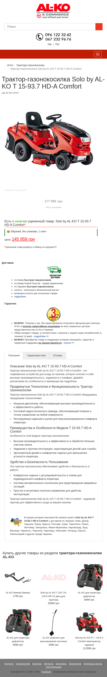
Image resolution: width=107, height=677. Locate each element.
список (69, 343)
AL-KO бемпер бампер (18, 592)
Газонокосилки (23, 664)
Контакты (9, 664)
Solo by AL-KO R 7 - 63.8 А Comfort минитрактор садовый (89, 641)
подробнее (20, 296)
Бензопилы (61, 664)
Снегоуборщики (53, 667)
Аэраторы (37, 664)
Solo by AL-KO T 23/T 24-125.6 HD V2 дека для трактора (53, 596)
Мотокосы (49, 664)
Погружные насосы (92, 664)
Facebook (46, 672)
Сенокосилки (75, 664)
